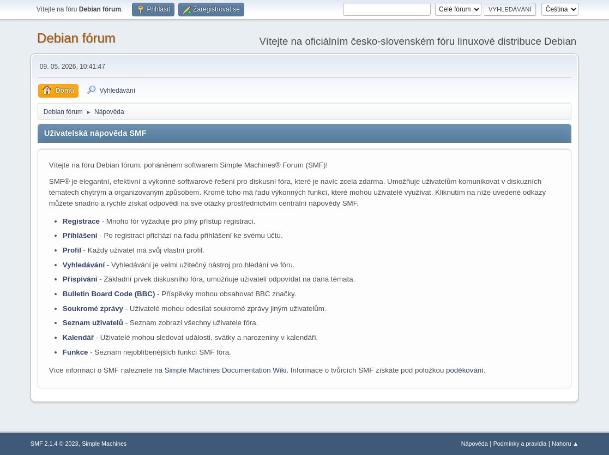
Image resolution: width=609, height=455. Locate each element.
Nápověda (474, 443)
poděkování (465, 370)
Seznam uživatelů (93, 323)
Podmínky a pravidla (520, 443)
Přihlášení (80, 235)
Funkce (75, 352)
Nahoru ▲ (565, 443)
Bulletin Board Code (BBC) (109, 294)
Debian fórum (76, 38)
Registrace (81, 221)
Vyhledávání (84, 265)
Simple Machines (104, 443)
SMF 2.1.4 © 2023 (55, 443)
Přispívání (80, 279)
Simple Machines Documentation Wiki (226, 370)
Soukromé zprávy (93, 308)
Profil (72, 250)
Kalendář (78, 337)
